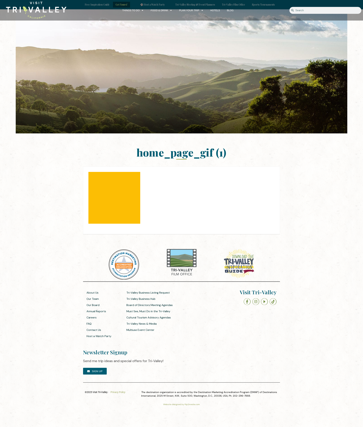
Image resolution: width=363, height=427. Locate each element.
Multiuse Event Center (140, 330)
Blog (230, 10)
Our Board (93, 305)
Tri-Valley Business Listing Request (148, 292)
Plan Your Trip (191, 10)
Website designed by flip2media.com (181, 404)
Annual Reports (96, 311)
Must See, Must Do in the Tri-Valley (148, 311)
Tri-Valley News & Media (141, 324)
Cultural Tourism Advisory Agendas (148, 317)
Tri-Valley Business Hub (140, 299)
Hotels (215, 10)
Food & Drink (161, 10)
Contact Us (94, 330)
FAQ (89, 324)
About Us (92, 292)
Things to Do (133, 10)
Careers (92, 317)
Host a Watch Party (99, 336)
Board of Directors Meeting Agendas (149, 305)
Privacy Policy (118, 392)
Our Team (93, 299)
